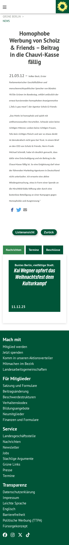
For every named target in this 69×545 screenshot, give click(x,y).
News (6, 21)
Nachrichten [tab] (13, 250)
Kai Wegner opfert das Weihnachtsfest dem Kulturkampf (34, 276)
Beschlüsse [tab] (53, 250)
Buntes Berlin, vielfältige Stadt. (34, 265)
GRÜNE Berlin (12, 16)
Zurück (49, 232)
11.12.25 (18, 306)
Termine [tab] (34, 250)
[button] (12, 209)
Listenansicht (24, 232)
